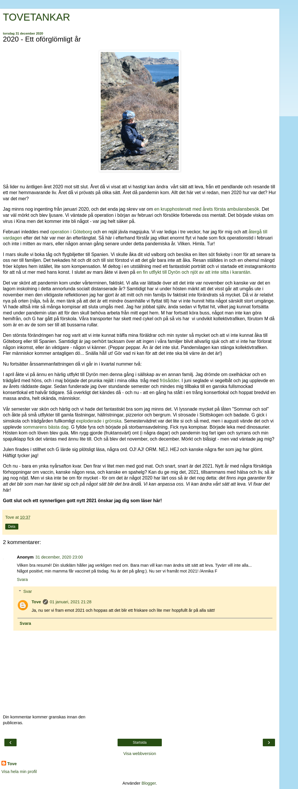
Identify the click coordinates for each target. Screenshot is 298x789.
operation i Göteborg (71, 231)
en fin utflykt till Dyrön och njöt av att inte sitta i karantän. (193, 272)
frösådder (169, 380)
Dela (11, 527)
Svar (27, 591)
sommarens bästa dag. (46, 427)
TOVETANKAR (36, 17)
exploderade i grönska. (99, 420)
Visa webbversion (139, 753)
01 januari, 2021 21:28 (70, 602)
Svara (22, 579)
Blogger (148, 783)
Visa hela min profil (19, 771)
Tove (36, 602)
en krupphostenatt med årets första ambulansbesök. (207, 209)
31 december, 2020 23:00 (59, 557)
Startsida (139, 742)
